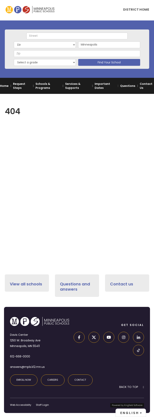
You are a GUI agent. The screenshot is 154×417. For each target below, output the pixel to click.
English (129, 413)
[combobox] (131, 413)
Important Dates (102, 86)
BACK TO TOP (128, 387)
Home (4, 86)
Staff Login (42, 405)
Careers (52, 379)
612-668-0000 (20, 356)
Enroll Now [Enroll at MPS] (23, 379)
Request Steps (19, 86)
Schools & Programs (42, 86)
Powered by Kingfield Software (127, 405)
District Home (136, 9)
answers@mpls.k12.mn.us (27, 367)
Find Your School (109, 62)
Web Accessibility (20, 405)
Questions (127, 86)
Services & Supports (72, 86)
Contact (80, 379)
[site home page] (30, 9)
